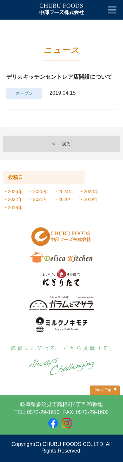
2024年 (65, 191)
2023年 (91, 191)
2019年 (91, 199)
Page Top (102, 390)
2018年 (15, 207)
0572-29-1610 (43, 412)
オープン (24, 93)
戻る (66, 143)
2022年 (15, 199)
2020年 (65, 199)
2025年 (40, 191)
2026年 (15, 191)
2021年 (40, 199)
